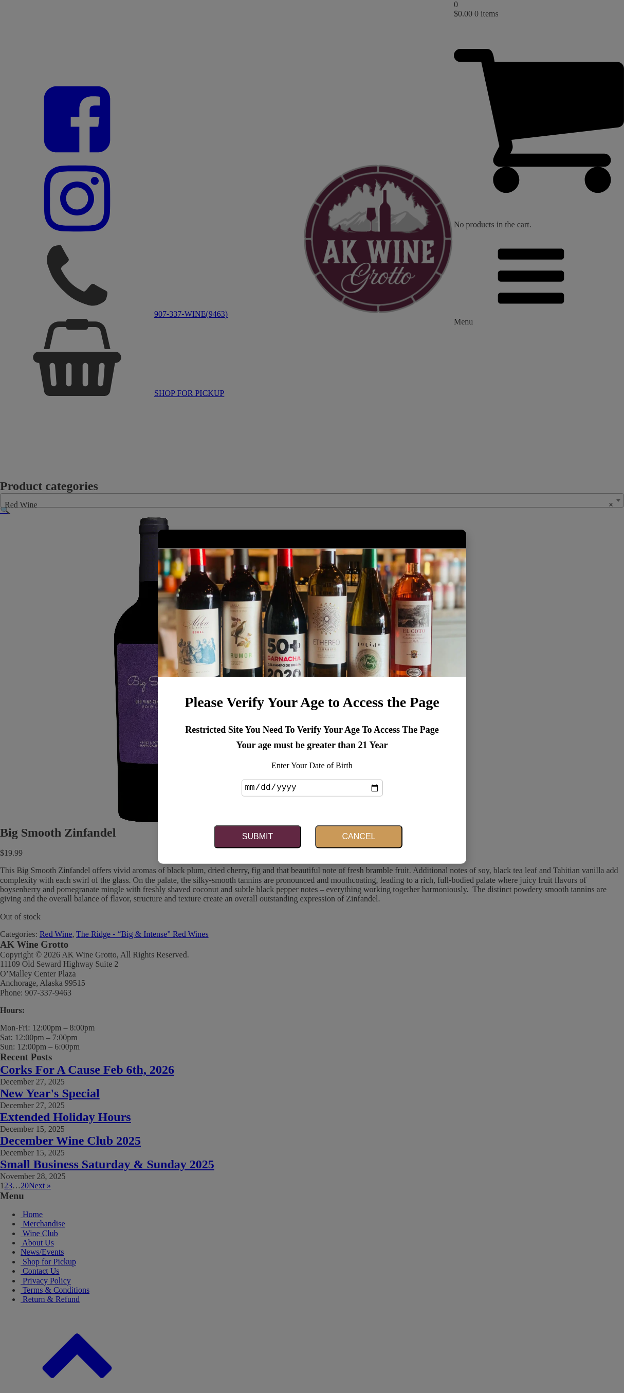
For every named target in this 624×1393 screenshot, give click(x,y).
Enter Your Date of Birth (312, 766)
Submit (257, 835)
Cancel (359, 835)
